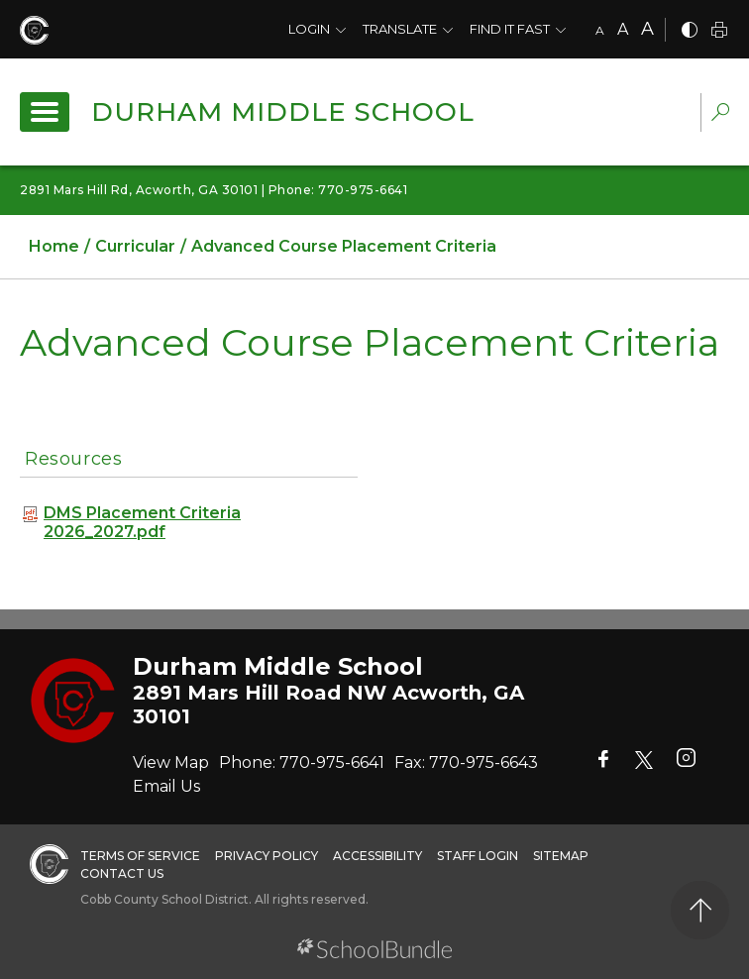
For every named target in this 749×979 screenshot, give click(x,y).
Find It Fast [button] (510, 29)
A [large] (647, 29)
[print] (719, 31)
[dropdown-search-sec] (720, 114)
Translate (400, 29)
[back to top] (700, 910)
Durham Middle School (283, 112)
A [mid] (622, 29)
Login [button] (309, 29)
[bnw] (689, 31)
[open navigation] (44, 112)
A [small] (599, 30)
